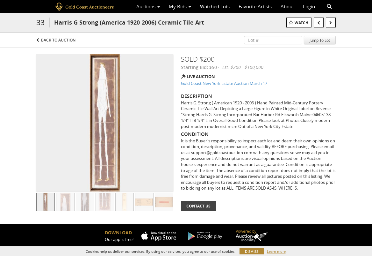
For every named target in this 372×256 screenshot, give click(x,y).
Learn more (276, 251)
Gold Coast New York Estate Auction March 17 (224, 83)
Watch (301, 23)
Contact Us (198, 206)
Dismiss (251, 251)
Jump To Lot (320, 40)
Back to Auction (58, 40)
